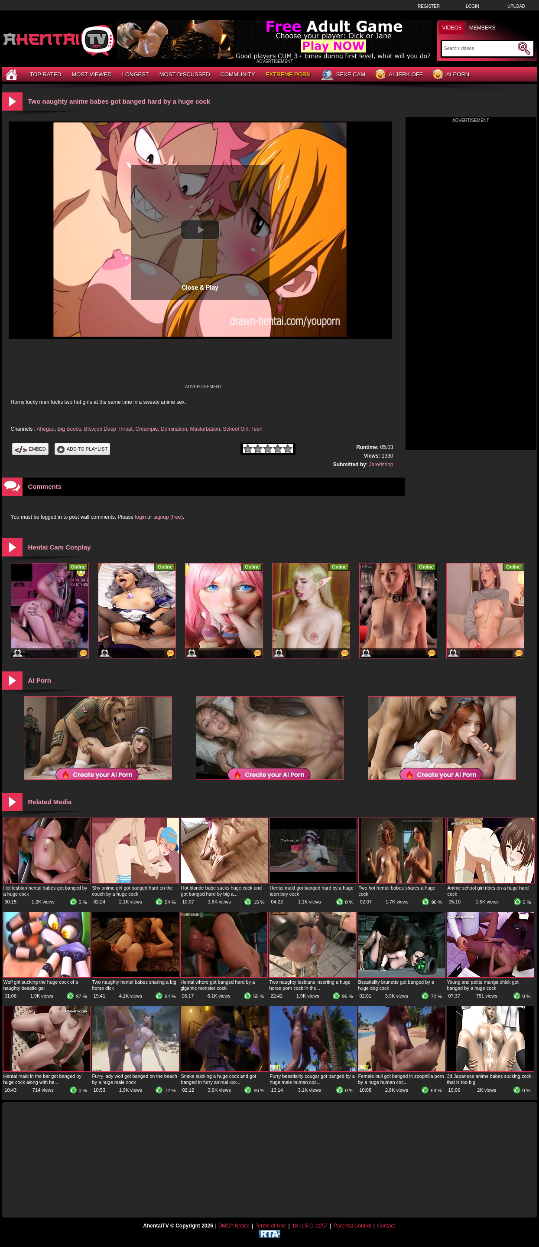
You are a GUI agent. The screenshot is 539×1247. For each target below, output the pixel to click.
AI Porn (451, 74)
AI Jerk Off (399, 74)
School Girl (236, 429)
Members (482, 28)
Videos (452, 28)
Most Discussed (184, 74)
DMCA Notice (234, 1226)
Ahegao (46, 429)
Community (238, 74)
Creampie (146, 429)
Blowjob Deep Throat (108, 429)
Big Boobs (69, 429)
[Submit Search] (524, 48)
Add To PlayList (82, 449)
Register (429, 6)
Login (472, 6)
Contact (386, 1226)
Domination (174, 429)
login (140, 517)
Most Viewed (91, 74)
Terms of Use (270, 1226)
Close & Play (200, 287)
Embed (30, 449)
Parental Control (352, 1226)
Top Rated (46, 74)
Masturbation (205, 429)
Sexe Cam (343, 75)
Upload (516, 6)
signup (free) (167, 517)
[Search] (480, 48)
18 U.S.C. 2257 (310, 1226)
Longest (135, 74)
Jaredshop (381, 464)
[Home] (12, 74)
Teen (257, 429)
